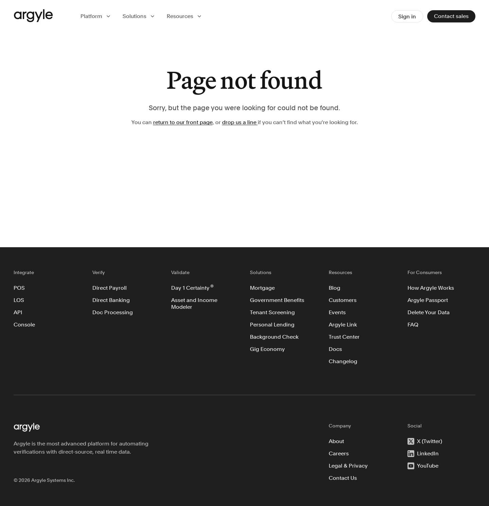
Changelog (343, 361)
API (18, 312)
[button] (96, 16)
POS (19, 288)
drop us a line (240, 122)
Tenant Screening (272, 312)
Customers (343, 300)
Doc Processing (112, 312)
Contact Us (343, 478)
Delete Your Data (429, 312)
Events (337, 312)
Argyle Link (343, 324)
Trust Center (344, 337)
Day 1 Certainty (192, 287)
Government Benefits (277, 300)
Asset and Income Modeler (195, 303)
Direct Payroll (109, 288)
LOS (19, 300)
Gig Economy (267, 349)
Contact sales (451, 16)
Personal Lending (272, 324)
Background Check (274, 337)
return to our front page (183, 122)
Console (24, 324)
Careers (339, 453)
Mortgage (262, 288)
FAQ (413, 324)
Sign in (407, 16)
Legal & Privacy (348, 465)
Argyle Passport (428, 300)
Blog (334, 288)
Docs (335, 349)
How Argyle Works (431, 288)
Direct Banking (111, 300)
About (336, 441)
